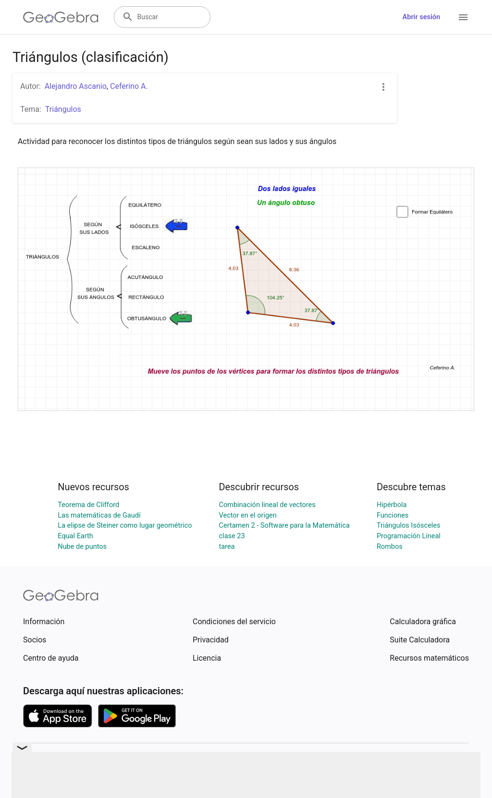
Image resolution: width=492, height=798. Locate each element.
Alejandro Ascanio (76, 86)
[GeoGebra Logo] (60, 17)
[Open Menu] (463, 17)
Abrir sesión (421, 17)
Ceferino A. (129, 86)
